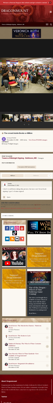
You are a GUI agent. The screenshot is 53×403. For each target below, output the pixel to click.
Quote (8, 192)
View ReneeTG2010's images (38, 135)
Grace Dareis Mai (15, 333)
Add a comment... (8, 211)
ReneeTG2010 (12, 133)
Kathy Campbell (14, 343)
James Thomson (14, 325)
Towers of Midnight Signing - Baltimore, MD (19, 153)
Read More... (33, 308)
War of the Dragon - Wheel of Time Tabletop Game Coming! (38, 286)
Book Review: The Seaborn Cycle (20, 331)
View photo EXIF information (26, 162)
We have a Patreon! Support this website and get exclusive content (25, 2)
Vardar (10, 179)
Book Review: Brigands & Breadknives (21, 359)
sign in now (37, 200)
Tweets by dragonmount (9, 395)
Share (13, 171)
